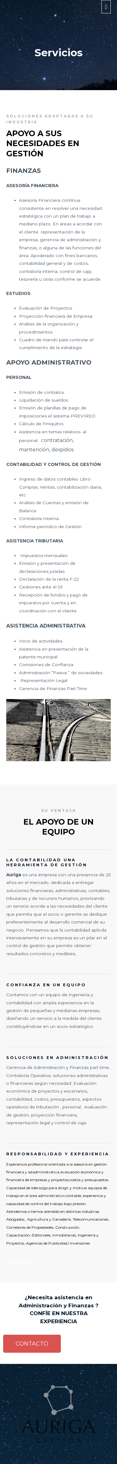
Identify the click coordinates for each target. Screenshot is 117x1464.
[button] (32, 1344)
